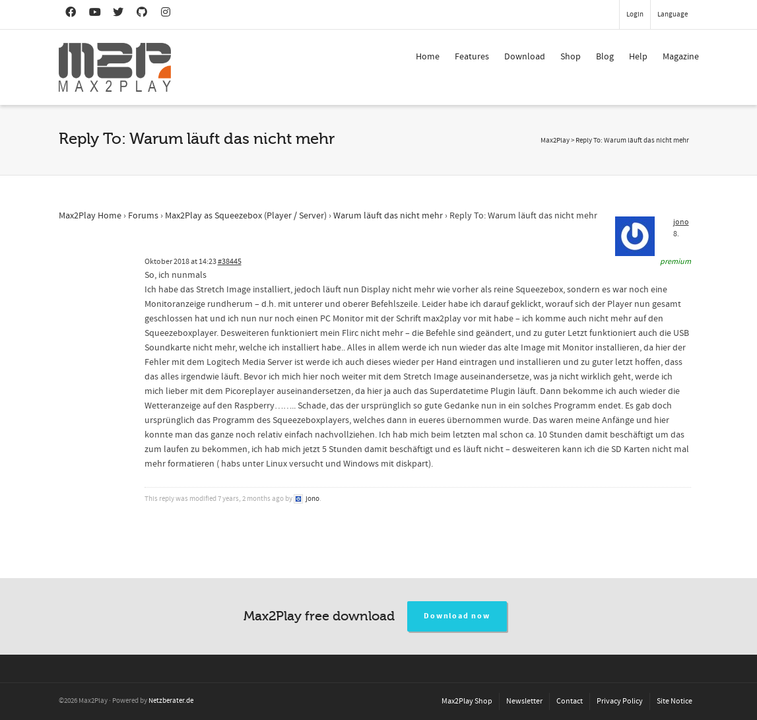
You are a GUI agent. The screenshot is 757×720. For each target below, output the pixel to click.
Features (472, 57)
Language (672, 14)
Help (638, 57)
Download (524, 57)
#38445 (230, 262)
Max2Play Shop (467, 701)
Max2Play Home (90, 216)
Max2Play (555, 140)
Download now (457, 616)
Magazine (681, 57)
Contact (569, 701)
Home (428, 57)
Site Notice (674, 701)
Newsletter (524, 701)
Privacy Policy (620, 701)
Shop (570, 57)
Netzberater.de (170, 700)
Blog (605, 57)
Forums (143, 216)
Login (634, 14)
